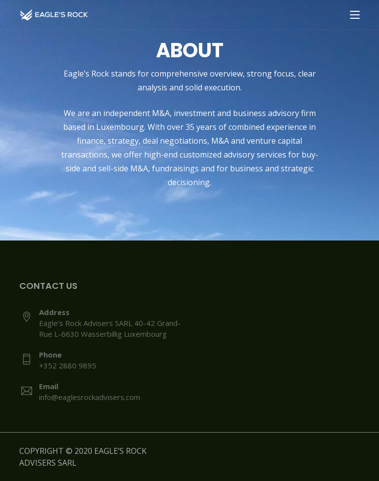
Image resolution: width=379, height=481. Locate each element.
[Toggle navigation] (355, 15)
